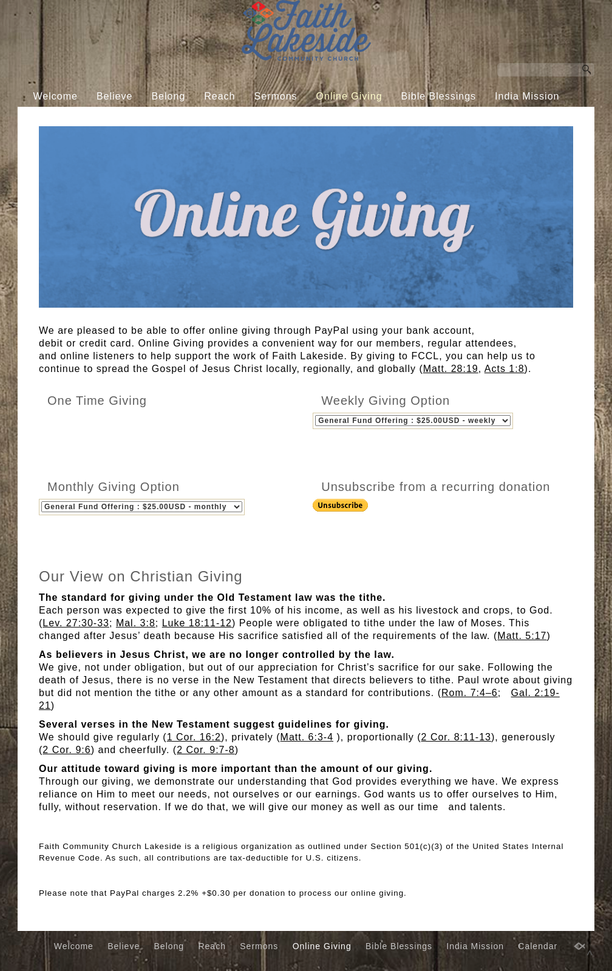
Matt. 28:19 (450, 369)
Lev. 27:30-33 (75, 633)
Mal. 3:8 (135, 633)
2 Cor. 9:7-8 (206, 759)
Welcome (55, 96)
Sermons (276, 96)
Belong (168, 96)
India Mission (527, 96)
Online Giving (349, 96)
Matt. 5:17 (521, 645)
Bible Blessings (439, 96)
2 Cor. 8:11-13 (456, 747)
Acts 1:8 (504, 369)
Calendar (296, 119)
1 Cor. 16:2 (194, 747)
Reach (219, 96)
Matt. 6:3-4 (306, 747)
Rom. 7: (463, 702)
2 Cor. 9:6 (66, 759)
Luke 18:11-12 (197, 633)
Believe (114, 96)
